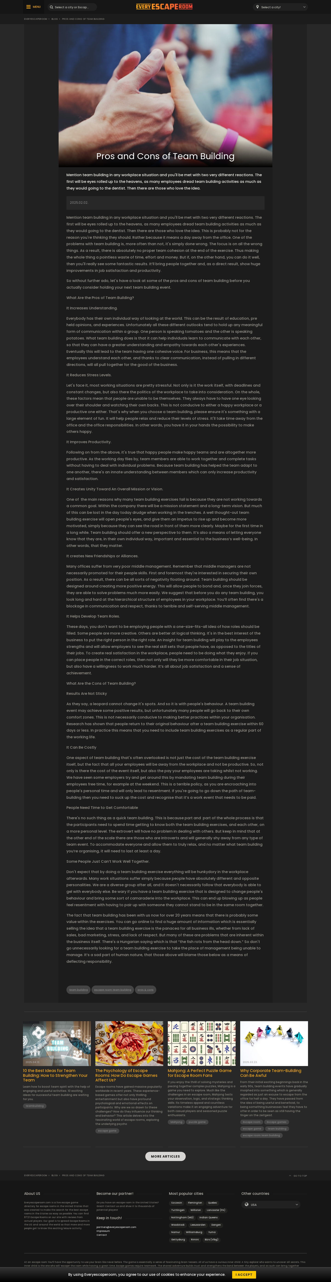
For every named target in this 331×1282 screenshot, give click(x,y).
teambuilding (35, 1106)
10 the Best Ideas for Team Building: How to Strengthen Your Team (55, 1075)
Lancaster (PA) (216, 1210)
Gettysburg (178, 1239)
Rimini (195, 1239)
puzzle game (197, 1122)
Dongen (216, 1225)
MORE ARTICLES (165, 1156)
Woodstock (178, 1225)
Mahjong (176, 1122)
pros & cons (146, 990)
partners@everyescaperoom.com (116, 1227)
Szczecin (176, 1202)
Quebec (212, 1202)
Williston (196, 1210)
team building (78, 990)
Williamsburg (194, 1232)
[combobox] (280, 7)
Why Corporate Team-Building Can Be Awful (270, 1073)
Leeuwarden (198, 1225)
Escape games (276, 1122)
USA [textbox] (254, 1205)
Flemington (195, 1202)
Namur (175, 1232)
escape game (107, 1131)
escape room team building (112, 990)
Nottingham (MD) (182, 1217)
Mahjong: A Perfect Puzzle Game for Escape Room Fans (200, 1073)
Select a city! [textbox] (271, 7)
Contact (102, 1235)
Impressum (103, 1231)
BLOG (54, 19)
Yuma (212, 1232)
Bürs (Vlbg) (211, 1239)
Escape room (251, 1122)
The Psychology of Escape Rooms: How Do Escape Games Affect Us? (126, 1075)
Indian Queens (208, 1217)
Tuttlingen (178, 1210)
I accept (244, 1274)
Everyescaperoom (35, 19)
